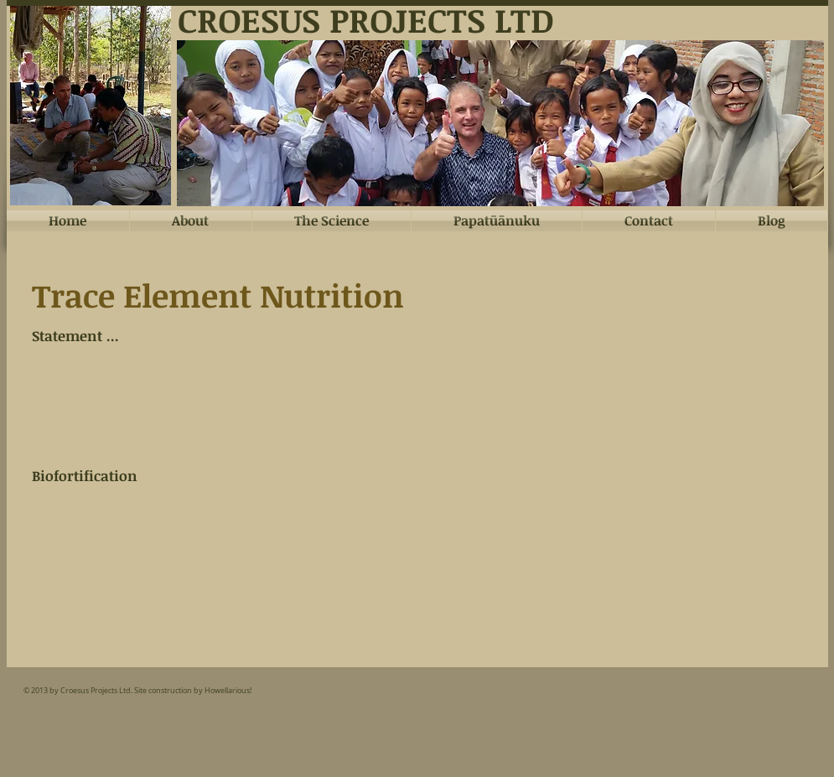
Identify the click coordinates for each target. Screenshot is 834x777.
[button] (500, 123)
